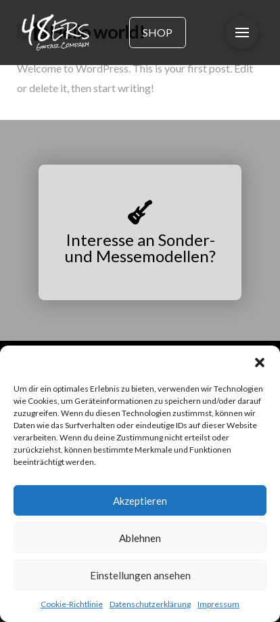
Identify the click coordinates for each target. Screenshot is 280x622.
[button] (259, 362)
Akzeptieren (140, 501)
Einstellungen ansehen (140, 575)
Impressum (218, 604)
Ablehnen (140, 538)
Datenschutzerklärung (150, 604)
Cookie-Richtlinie (72, 604)
